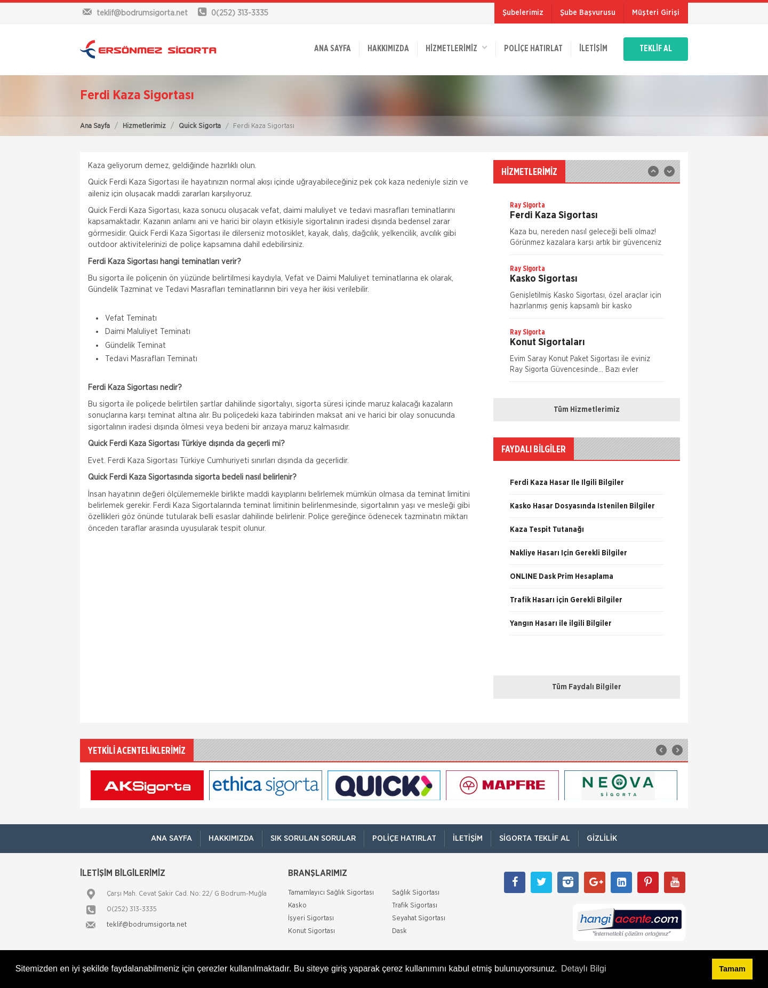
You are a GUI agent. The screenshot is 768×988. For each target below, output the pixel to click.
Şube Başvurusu (587, 13)
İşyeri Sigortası (311, 918)
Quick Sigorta (200, 126)
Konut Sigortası (311, 931)
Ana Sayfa (95, 126)
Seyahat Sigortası (418, 918)
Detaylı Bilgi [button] (583, 968)
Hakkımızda (388, 49)
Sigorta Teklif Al (534, 838)
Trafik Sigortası (414, 905)
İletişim (593, 49)
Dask (399, 931)
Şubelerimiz (522, 13)
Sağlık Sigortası (415, 892)
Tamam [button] (732, 969)
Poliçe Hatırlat (532, 49)
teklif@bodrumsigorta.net (147, 924)
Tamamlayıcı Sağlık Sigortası (331, 892)
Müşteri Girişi (655, 13)
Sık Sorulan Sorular (313, 838)
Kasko (297, 905)
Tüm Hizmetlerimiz (587, 409)
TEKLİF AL (655, 49)
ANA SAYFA (332, 49)
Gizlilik (602, 838)
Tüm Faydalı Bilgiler (586, 687)
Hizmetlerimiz (144, 126)
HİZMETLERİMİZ (456, 48)
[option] (586, 227)
